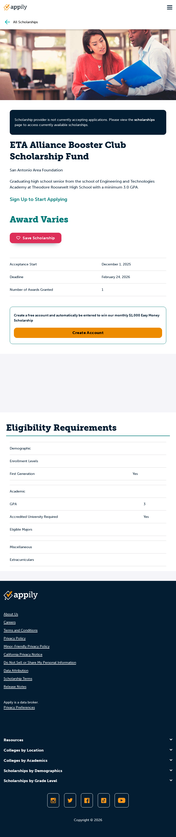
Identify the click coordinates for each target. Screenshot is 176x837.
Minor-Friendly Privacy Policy (26, 646)
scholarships (144, 120)
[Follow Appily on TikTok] (104, 800)
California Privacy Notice (23, 654)
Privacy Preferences (19, 707)
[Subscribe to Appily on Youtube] (122, 800)
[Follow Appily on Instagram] (53, 800)
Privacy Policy (15, 638)
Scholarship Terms (18, 679)
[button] (19, 238)
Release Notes (15, 687)
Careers (10, 622)
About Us (11, 614)
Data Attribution (16, 671)
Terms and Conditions (21, 630)
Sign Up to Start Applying (38, 199)
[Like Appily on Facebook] (87, 800)
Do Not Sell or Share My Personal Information (40, 662)
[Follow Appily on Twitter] (70, 800)
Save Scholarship (35, 238)
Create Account (88, 332)
